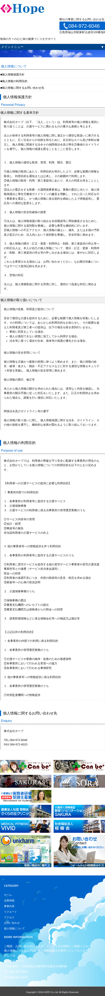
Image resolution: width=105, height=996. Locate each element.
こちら (22, 955)
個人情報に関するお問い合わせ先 (23, 87)
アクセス (9, 917)
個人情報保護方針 (13, 74)
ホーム (8, 894)
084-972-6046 (84, 26)
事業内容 (9, 906)
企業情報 (9, 900)
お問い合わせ (12, 922)
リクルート (10, 911)
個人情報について (14, 928)
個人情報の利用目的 (14, 81)
